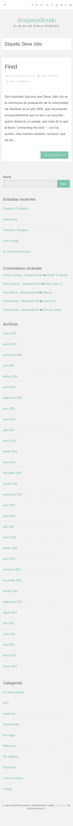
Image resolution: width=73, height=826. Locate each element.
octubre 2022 (10, 483)
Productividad (11, 724)
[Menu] (5, 5)
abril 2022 (8, 526)
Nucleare (61, 805)
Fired (11, 66)
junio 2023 (9, 408)
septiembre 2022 (12, 494)
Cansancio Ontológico (15, 208)
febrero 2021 (10, 666)
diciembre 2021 (12, 569)
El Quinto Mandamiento (16, 251)
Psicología (9, 735)
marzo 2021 (9, 655)
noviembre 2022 (12, 473)
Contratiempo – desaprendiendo (21, 301)
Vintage (7, 789)
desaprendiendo (36, 20)
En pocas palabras (13, 692)
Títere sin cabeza (13, 778)
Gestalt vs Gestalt (57, 275)
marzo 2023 (9, 440)
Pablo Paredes (49, 75)
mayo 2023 (9, 419)
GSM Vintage (10, 241)
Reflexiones (10, 746)
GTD (5, 703)
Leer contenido (54, 155)
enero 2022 (9, 559)
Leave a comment (19, 81)
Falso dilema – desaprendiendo (20, 292)
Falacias (47, 292)
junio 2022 (9, 505)
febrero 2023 (10, 451)
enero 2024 (9, 387)
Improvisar (49, 301)
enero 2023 (9, 462)
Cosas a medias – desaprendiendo (22, 275)
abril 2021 (8, 644)
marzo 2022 (9, 537)
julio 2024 (8, 365)
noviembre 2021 (12, 580)
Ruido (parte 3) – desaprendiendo (22, 283)
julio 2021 (8, 623)
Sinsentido (9, 767)
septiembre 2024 (12, 355)
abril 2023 (8, 430)
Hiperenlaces (10, 219)
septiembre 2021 (12, 602)
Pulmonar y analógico (15, 230)
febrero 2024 (10, 376)
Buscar (7, 177)
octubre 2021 (10, 591)
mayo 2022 (9, 516)
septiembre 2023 (12, 397)
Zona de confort (52, 309)
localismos (9, 713)
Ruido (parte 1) (53, 283)
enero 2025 (9, 344)
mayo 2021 (9, 634)
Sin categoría (10, 756)
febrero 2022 (10, 548)
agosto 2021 (10, 612)
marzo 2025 (9, 333)
